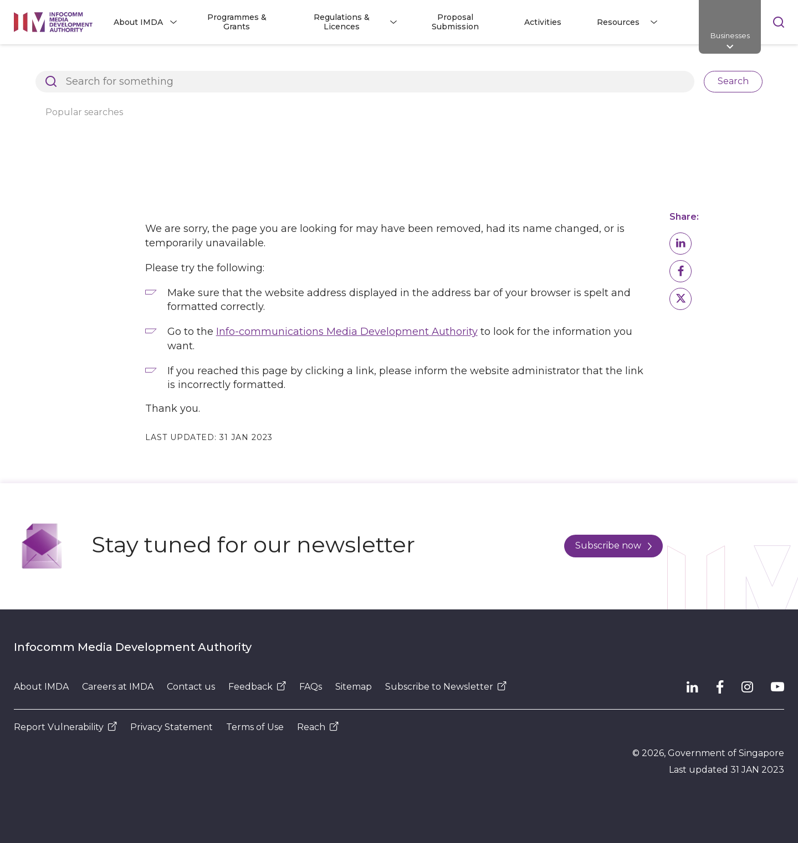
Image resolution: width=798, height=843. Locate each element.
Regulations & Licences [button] (342, 22)
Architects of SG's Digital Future (78, 63)
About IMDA (41, 686)
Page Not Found (197, 63)
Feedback (257, 686)
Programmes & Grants (237, 22)
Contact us (191, 686)
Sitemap (353, 686)
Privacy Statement (171, 727)
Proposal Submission (455, 22)
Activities (542, 22)
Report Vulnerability (65, 727)
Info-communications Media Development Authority (347, 331)
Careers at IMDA (118, 686)
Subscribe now (613, 545)
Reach (318, 727)
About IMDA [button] (138, 22)
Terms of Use (255, 727)
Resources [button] (618, 22)
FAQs (310, 686)
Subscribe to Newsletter (446, 686)
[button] (680, 243)
